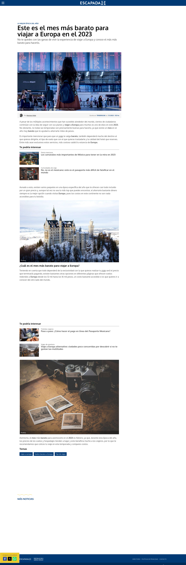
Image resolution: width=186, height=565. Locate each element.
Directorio (136, 559)
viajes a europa (26, 454)
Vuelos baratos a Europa (44, 454)
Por (30, 115)
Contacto (162, 559)
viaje (60, 136)
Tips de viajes (61, 454)
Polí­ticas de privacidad (150, 559)
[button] (3, 3)
